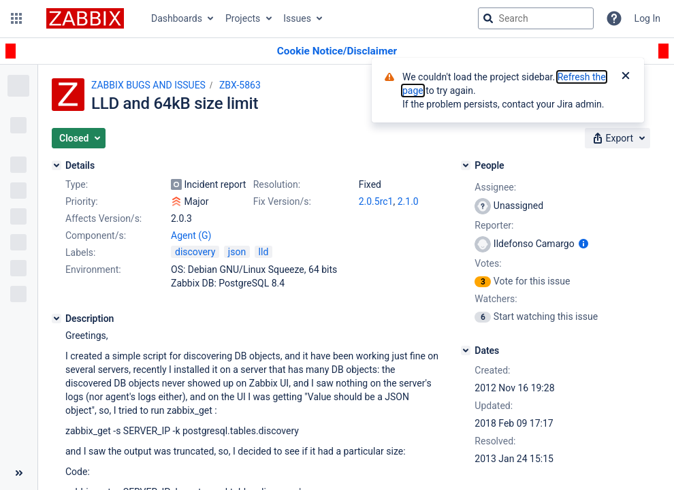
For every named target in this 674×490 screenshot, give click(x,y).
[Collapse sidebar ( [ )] (19, 473)
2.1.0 (408, 201)
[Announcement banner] (337, 51)
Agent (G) (191, 235)
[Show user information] (583, 243)
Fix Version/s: (282, 201)
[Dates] (465, 350)
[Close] (625, 77)
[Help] (614, 18)
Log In (647, 18)
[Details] (56, 165)
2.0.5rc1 (376, 201)
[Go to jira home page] (85, 18)
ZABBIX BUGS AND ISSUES (148, 85)
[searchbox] (536, 18)
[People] (465, 165)
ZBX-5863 (240, 85)
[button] (16, 18)
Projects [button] (242, 18)
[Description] (56, 318)
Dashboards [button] (176, 18)
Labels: (80, 252)
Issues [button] (297, 18)
